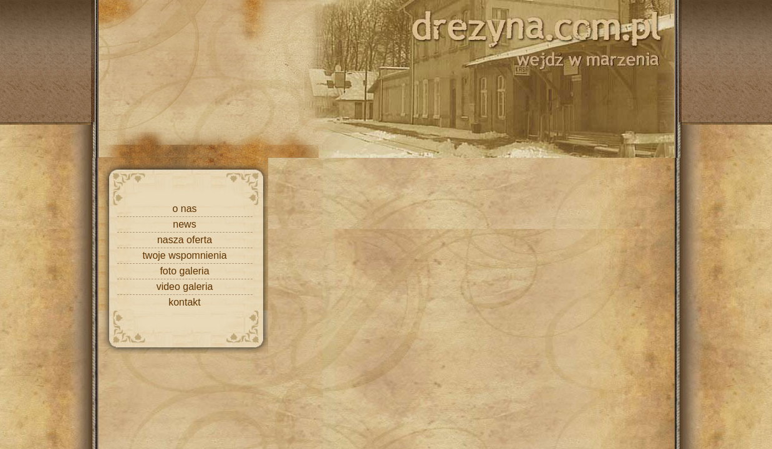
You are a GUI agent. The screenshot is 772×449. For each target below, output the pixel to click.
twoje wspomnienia (184, 255)
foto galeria (184, 271)
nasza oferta (184, 239)
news (184, 224)
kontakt (184, 302)
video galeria (185, 286)
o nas (184, 208)
